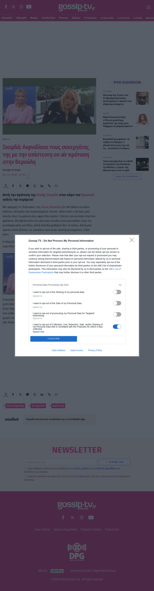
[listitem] (77, 285)
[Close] (133, 241)
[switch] (117, 292)
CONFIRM (54, 339)
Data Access (77, 350)
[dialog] (77, 295)
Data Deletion (59, 350)
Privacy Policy (95, 350)
